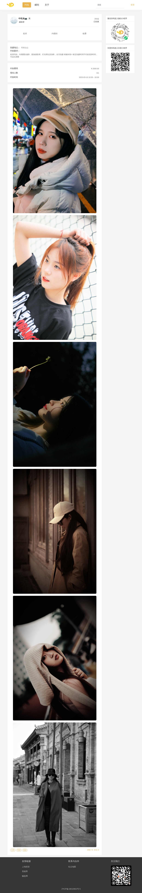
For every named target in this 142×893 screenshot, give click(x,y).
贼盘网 (25, 876)
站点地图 (72, 867)
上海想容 (26, 867)
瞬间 (37, 5)
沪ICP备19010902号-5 (71, 889)
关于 (47, 5)
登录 (132, 5)
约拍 (27, 5)
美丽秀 (25, 871)
